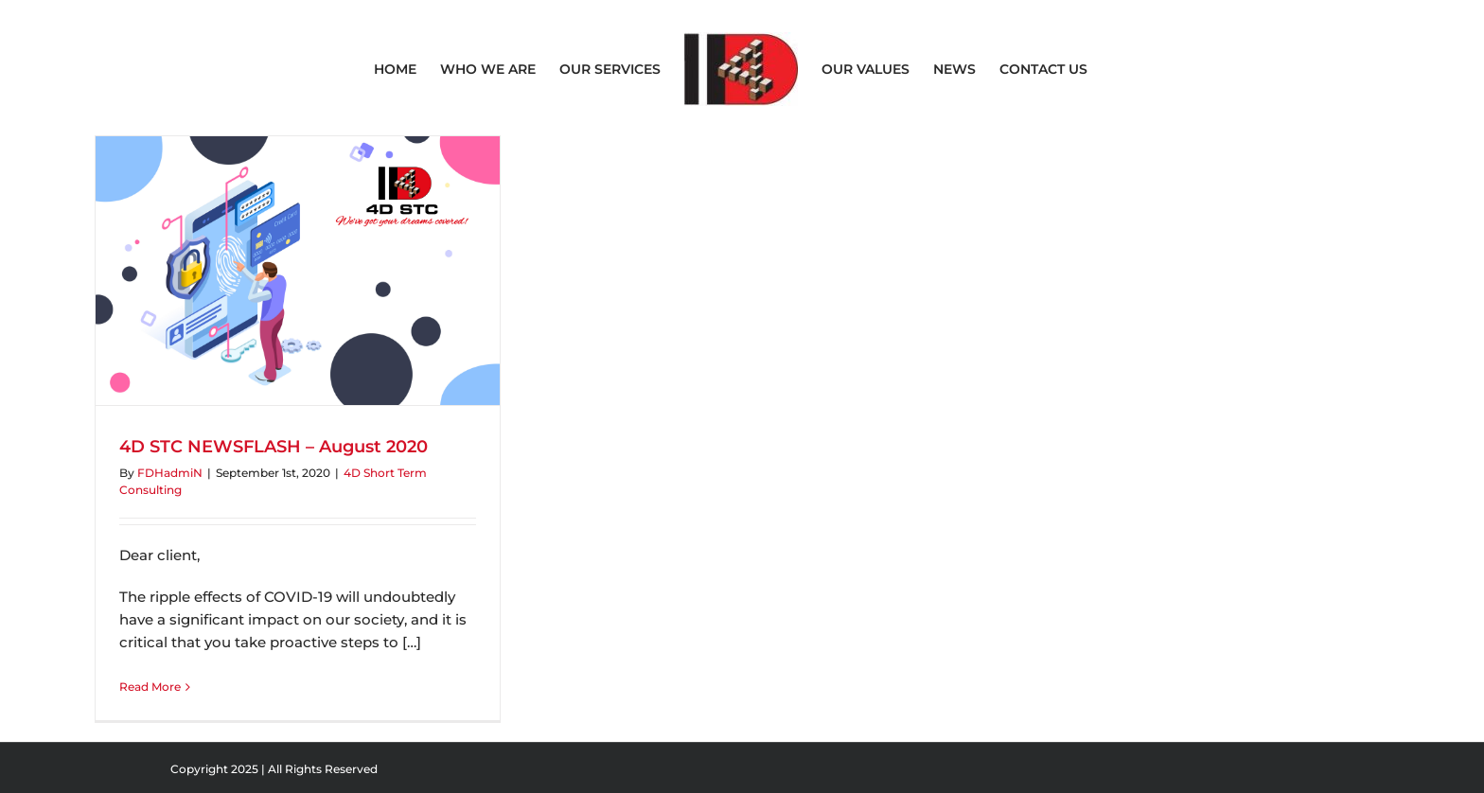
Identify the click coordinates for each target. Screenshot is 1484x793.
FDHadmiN (170, 473)
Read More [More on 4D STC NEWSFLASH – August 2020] (150, 686)
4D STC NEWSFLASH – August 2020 (273, 446)
